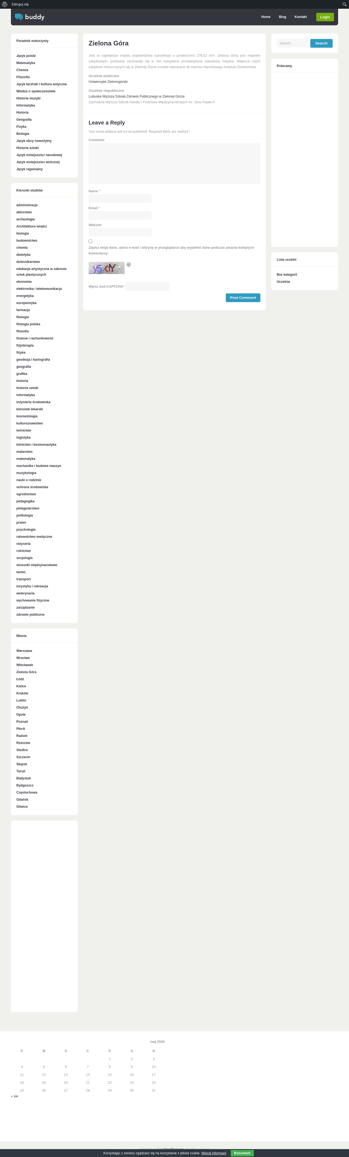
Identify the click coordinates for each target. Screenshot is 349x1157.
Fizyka (21, 127)
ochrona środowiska (32, 487)
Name (93, 191)
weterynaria (25, 593)
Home (265, 17)
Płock (20, 729)
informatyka (25, 395)
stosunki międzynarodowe (36, 565)
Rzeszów (23, 743)
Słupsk (21, 764)
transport (23, 579)
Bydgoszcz (25, 785)
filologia (22, 317)
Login (325, 17)
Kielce (21, 686)
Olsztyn (22, 707)
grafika (21, 374)
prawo (21, 522)
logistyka (23, 437)
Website (95, 225)
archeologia (25, 219)
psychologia (25, 530)
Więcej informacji (213, 1153)
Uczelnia (283, 282)
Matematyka (25, 63)
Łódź (20, 679)
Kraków (22, 693)
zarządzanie (25, 607)
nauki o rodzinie (28, 480)
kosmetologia (26, 416)
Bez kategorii (287, 275)
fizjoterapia (25, 345)
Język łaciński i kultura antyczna (41, 84)
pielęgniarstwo (27, 508)
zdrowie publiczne (30, 615)
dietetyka (23, 255)
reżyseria (23, 544)
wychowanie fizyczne (32, 600)
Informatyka (25, 105)
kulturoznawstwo (29, 423)
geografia (23, 367)
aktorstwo (24, 212)
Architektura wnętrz (31, 226)
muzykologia (26, 473)
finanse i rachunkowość (34, 338)
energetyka (25, 296)
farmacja (23, 310)
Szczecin (23, 757)
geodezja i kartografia (33, 360)
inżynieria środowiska (33, 402)
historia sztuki (27, 388)
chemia (22, 248)
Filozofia (23, 77)
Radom (22, 736)
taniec (21, 572)
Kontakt (300, 17)
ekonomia (24, 282)
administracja (26, 205)
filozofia (22, 331)
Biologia (22, 134)
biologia (22, 233)
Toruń (20, 771)
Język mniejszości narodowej (39, 155)
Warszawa (24, 651)
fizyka (20, 352)
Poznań (22, 722)
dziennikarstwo (28, 262)
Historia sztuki (27, 148)
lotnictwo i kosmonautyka (36, 445)
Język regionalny (29, 169)
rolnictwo (23, 551)
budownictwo (26, 240)
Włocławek (24, 665)
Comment (96, 140)
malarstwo (24, 452)
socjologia (24, 558)
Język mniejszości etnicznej (38, 162)
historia (22, 381)
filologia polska (28, 324)
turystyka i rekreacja (32, 586)
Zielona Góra (26, 672)
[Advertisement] (44, 919)
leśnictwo (23, 430)
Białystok (23, 778)
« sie (14, 1096)
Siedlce (22, 750)
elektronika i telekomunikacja (39, 289)
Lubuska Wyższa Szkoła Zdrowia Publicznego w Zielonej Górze (137, 96)
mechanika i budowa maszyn (38, 466)
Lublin (21, 700)
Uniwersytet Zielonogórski (108, 82)
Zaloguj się (20, 4)
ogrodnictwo (26, 494)
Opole (21, 714)
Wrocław (23, 658)
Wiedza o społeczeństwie (35, 91)
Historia (22, 112)
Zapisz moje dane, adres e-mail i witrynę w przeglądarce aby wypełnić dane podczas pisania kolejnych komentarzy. (171, 250)
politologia (24, 515)
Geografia (24, 120)
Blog (282, 17)
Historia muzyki (28, 98)
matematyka (25, 459)
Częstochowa (26, 792)
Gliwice (22, 807)
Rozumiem (242, 1153)
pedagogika (25, 501)
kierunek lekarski (29, 409)
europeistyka (26, 303)
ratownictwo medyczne (34, 537)
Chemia (22, 70)
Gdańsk (22, 799)
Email (93, 208)
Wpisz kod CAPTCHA (106, 287)
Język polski (26, 56)
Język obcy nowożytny (34, 141)
